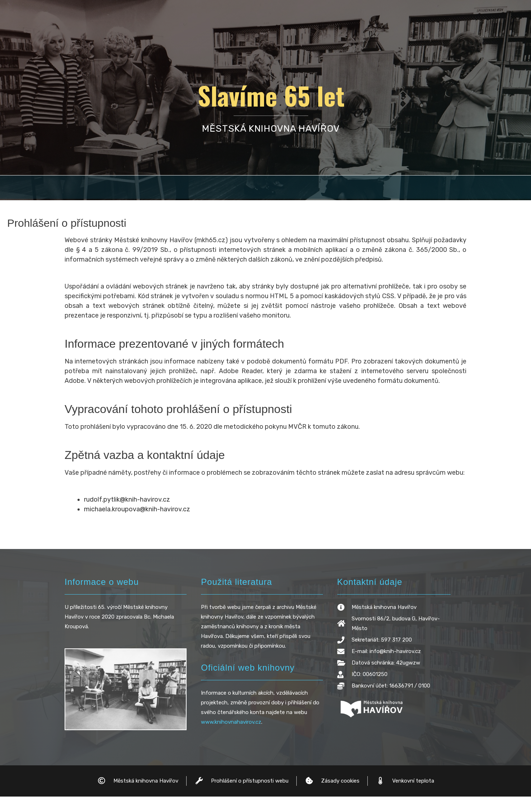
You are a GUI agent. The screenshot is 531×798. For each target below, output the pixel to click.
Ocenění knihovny (284, 188)
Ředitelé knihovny (363, 188)
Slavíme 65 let (271, 95)
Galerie (427, 188)
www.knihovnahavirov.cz (231, 723)
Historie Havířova (120, 188)
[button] (202, 188)
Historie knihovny (202, 188)
